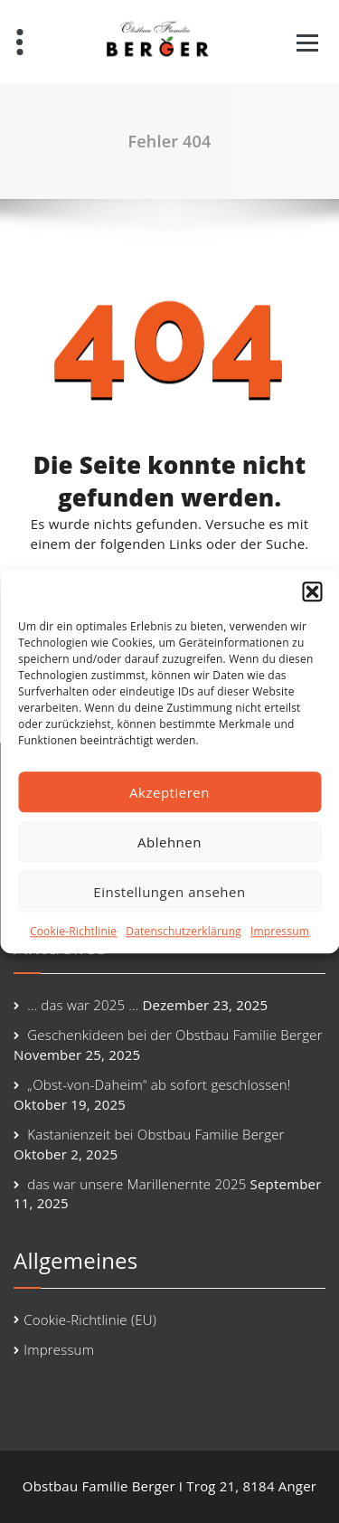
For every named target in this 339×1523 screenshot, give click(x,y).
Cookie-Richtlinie (73, 931)
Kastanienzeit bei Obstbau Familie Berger (155, 1134)
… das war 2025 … (82, 1005)
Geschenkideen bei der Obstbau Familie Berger (175, 1035)
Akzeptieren (169, 792)
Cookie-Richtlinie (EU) (90, 1319)
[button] (312, 591)
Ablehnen (169, 842)
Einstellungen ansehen (169, 892)
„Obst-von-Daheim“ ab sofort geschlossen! (158, 1084)
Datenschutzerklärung (183, 931)
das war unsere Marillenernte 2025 (136, 1184)
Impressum (279, 931)
